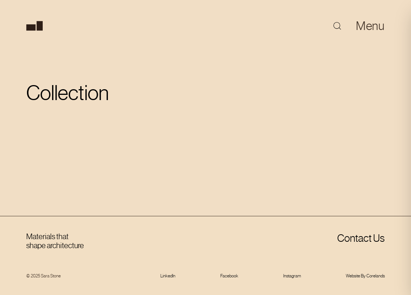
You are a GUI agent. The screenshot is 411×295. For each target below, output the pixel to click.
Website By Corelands (365, 276)
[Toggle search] (337, 26)
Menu (370, 26)
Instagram (292, 276)
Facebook (229, 276)
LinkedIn (167, 276)
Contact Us (361, 238)
